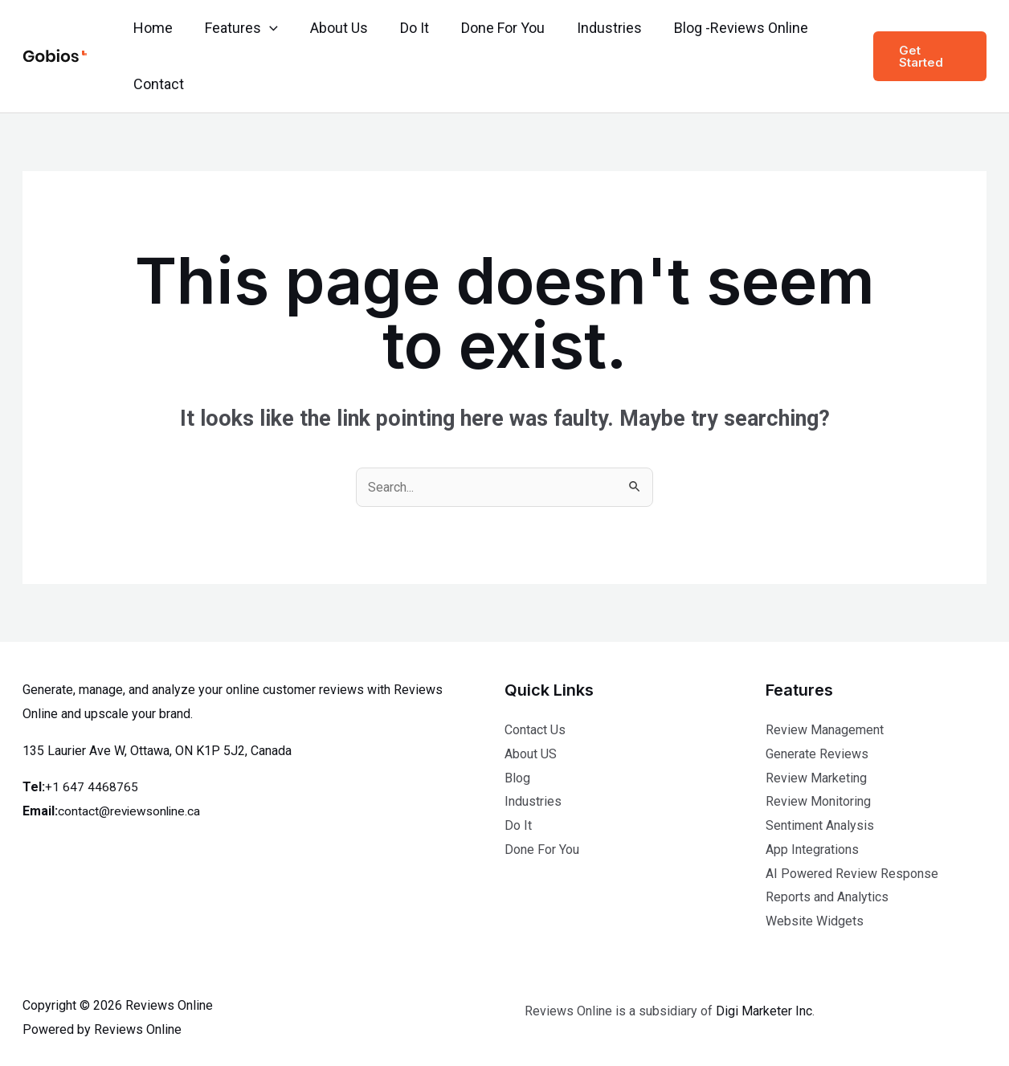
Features (236, 28)
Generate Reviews (817, 754)
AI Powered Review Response (852, 873)
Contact (157, 84)
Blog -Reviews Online (720, 27)
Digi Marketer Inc (764, 1011)
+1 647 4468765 (91, 786)
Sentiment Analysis (820, 825)
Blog (517, 778)
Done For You (488, 27)
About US (530, 754)
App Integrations (812, 849)
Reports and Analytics (827, 897)
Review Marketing (816, 778)
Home (151, 27)
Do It (403, 27)
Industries (591, 27)
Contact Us (535, 729)
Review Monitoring (818, 801)
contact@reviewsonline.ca (131, 811)
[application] (264, 28)
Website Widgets (815, 921)
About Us (331, 27)
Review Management (825, 729)
